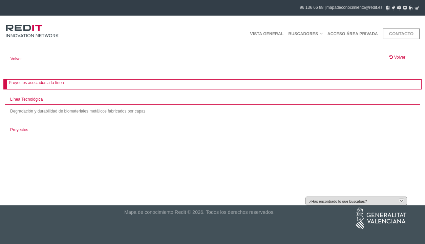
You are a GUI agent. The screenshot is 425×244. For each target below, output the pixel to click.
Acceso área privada (352, 34)
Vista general (266, 34)
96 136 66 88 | (313, 7)
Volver (16, 59)
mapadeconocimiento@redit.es (354, 7)
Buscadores (306, 33)
